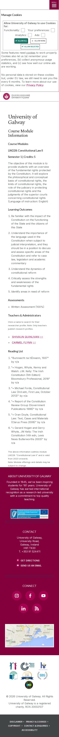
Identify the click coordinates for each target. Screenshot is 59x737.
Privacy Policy (34, 85)
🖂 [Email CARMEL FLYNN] (34, 342)
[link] (13, 666)
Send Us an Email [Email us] (31, 565)
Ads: (37, 35)
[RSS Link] (37, 608)
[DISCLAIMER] (17, 722)
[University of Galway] (16, 97)
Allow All (22, 41)
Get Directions (30, 560)
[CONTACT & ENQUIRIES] (37, 726)
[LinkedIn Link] (23, 608)
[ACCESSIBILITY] (29, 730)
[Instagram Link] (17, 595)
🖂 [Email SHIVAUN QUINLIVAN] (41, 336)
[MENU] (54, 4)
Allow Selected (31, 47)
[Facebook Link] (30, 595)
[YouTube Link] (43, 595)
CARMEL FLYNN (22, 342)
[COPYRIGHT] (15, 726)
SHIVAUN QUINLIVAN (25, 336)
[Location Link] (29, 645)
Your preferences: (39, 30)
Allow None (39, 41)
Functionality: (12, 30)
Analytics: (21, 35)
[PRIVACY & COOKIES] (37, 722)
